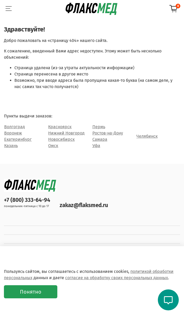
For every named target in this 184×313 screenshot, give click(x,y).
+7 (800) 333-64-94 (27, 200)
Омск (53, 145)
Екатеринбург (18, 139)
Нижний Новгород (66, 133)
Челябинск (147, 136)
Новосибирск (61, 139)
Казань (11, 145)
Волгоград (14, 126)
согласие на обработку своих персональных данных (116, 277)
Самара (99, 139)
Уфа (96, 145)
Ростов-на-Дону (107, 133)
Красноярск (59, 126)
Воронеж (13, 133)
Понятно (30, 292)
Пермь (98, 126)
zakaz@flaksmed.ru (84, 205)
